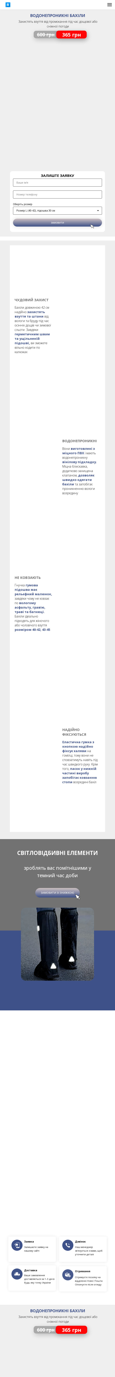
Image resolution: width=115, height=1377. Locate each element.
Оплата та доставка (57, 1250)
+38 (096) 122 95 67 (57, 1227)
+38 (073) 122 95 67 (57, 1222)
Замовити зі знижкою (57, 559)
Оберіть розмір (22, 204)
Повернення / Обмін (57, 1255)
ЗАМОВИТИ (57, 222)
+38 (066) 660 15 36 (57, 1232)
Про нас (57, 1260)
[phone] (57, 194)
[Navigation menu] (109, 4)
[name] (57, 183)
